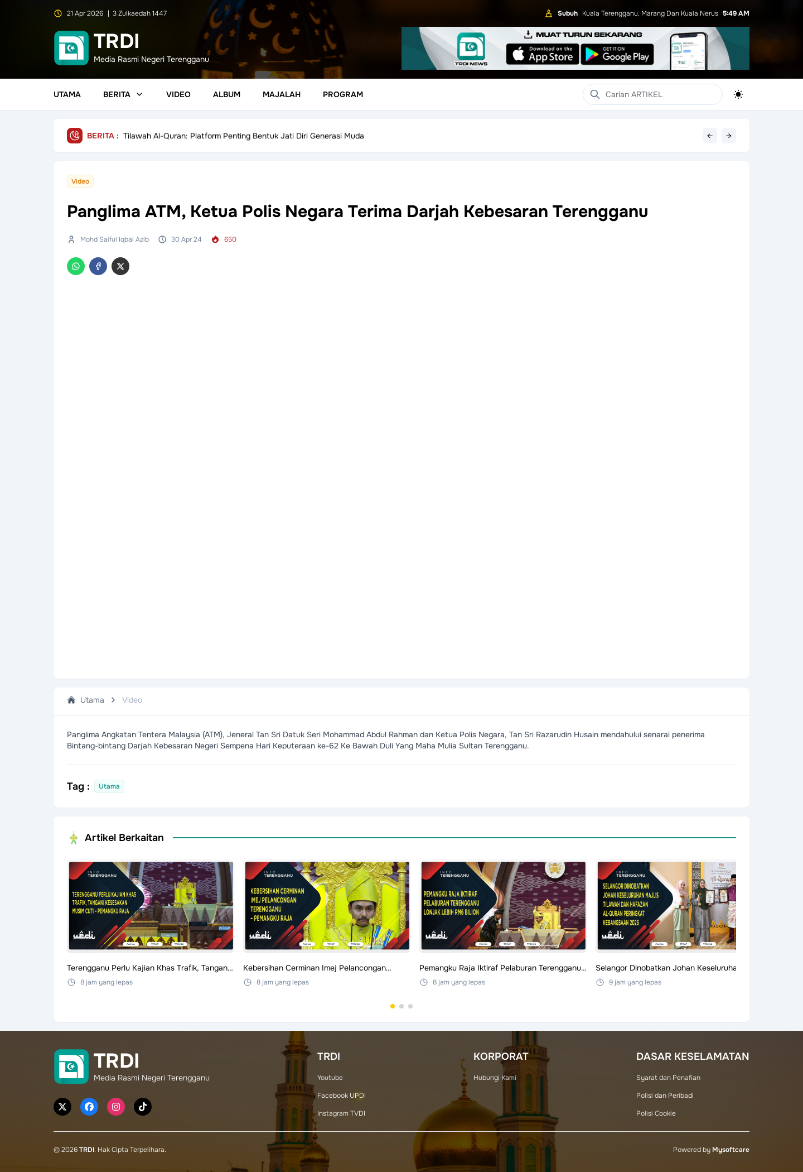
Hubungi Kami (494, 1077)
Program (343, 94)
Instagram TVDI (341, 1113)
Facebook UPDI (341, 1095)
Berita (123, 94)
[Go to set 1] (392, 1006)
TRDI (86, 1149)
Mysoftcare (730, 1149)
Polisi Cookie (656, 1113)
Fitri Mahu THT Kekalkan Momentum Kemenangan (212, 136)
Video (178, 94)
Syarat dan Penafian (668, 1077)
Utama (67, 94)
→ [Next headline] (729, 136)
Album (226, 94)
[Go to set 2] (401, 1006)
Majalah (282, 94)
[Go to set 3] (410, 1006)
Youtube (330, 1077)
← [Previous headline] (710, 136)
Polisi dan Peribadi (665, 1095)
